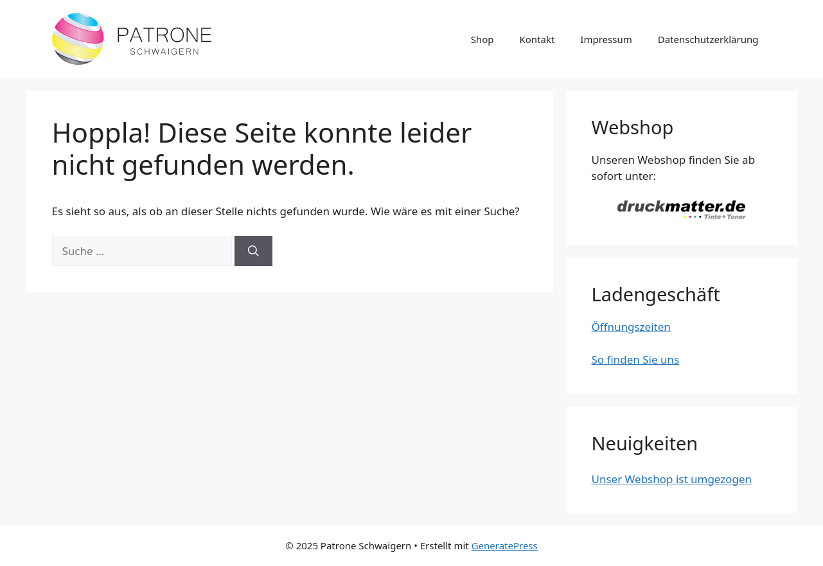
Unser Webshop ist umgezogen (672, 479)
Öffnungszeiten (631, 326)
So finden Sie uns (636, 359)
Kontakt (536, 39)
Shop (482, 39)
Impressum (606, 39)
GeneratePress (505, 545)
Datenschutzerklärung (708, 39)
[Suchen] (253, 251)
